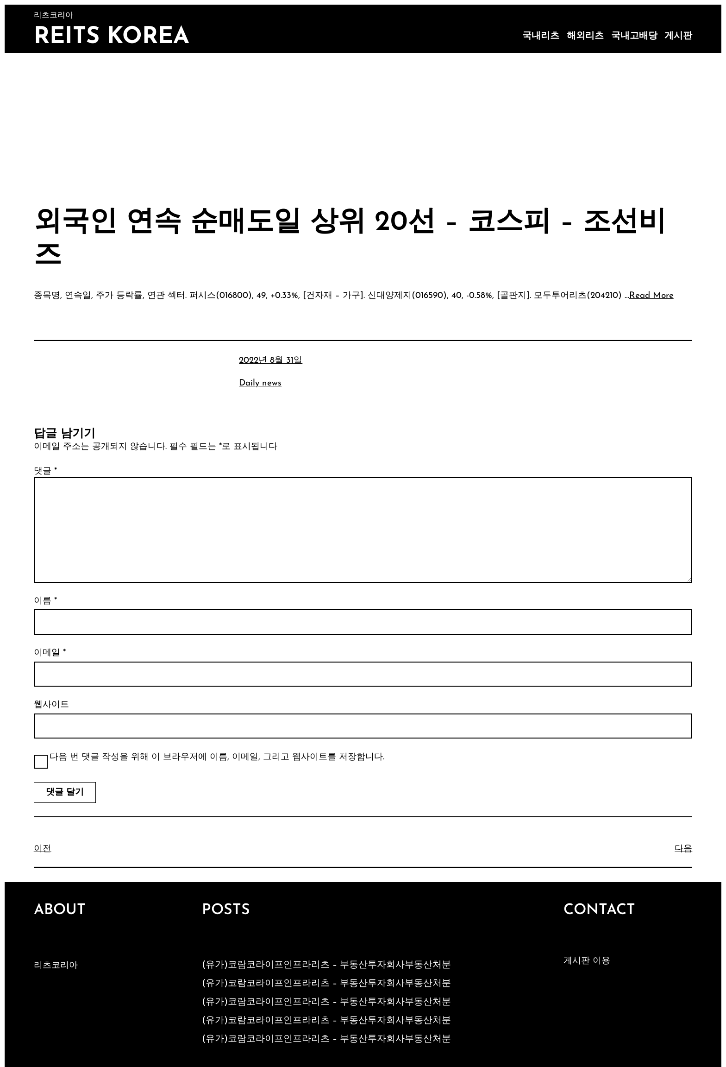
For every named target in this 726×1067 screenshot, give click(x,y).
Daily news (260, 383)
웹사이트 (51, 705)
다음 (683, 849)
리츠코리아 (56, 965)
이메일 (50, 653)
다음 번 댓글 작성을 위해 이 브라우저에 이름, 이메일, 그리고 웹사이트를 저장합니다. (217, 757)
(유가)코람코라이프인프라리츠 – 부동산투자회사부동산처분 (326, 965)
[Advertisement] (363, 122)
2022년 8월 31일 (270, 360)
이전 (42, 849)
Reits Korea (111, 37)
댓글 (45, 471)
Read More (651, 295)
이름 (45, 601)
